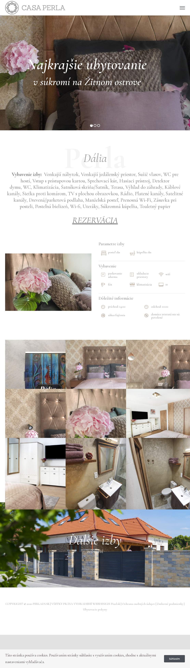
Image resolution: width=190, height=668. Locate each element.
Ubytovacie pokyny (95, 609)
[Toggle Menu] (182, 7)
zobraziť (95, 551)
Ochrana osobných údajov (139, 604)
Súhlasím (174, 658)
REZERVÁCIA (95, 220)
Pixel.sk (116, 604)
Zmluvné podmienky (170, 604)
